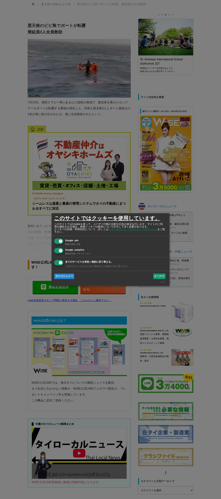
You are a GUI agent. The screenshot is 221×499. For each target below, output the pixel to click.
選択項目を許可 (64, 276)
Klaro (163, 282)
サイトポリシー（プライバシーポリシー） (132, 229)
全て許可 (159, 276)
